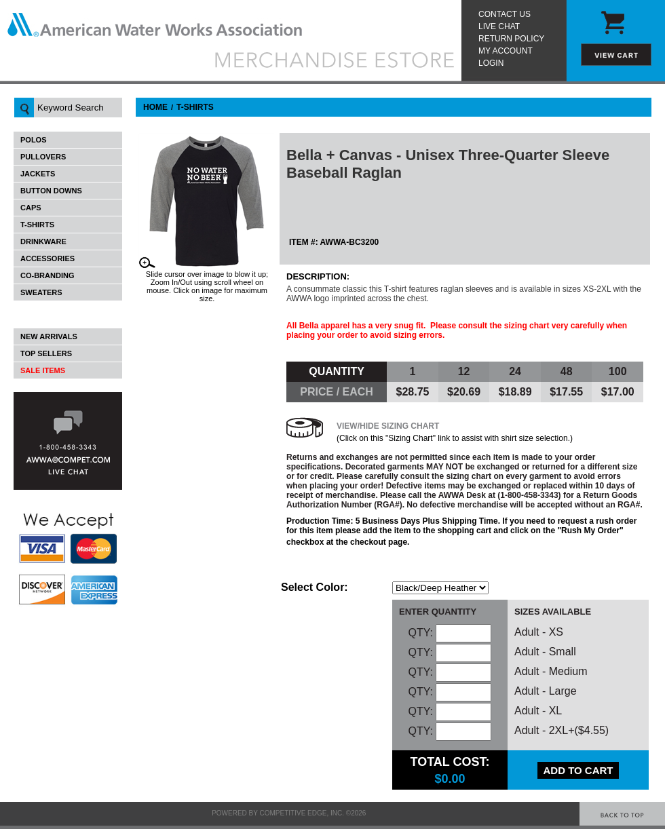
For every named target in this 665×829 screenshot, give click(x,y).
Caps (30, 208)
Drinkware (43, 241)
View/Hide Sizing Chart (388, 426)
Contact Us (504, 14)
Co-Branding (47, 275)
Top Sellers (46, 353)
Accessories (47, 258)
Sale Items (42, 370)
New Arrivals (48, 336)
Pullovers (43, 157)
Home (155, 107)
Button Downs (51, 191)
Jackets (37, 174)
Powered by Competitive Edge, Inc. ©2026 (289, 813)
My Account (505, 51)
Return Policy (511, 38)
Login (491, 63)
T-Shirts (37, 224)
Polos (33, 140)
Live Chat (499, 26)
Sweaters (41, 292)
